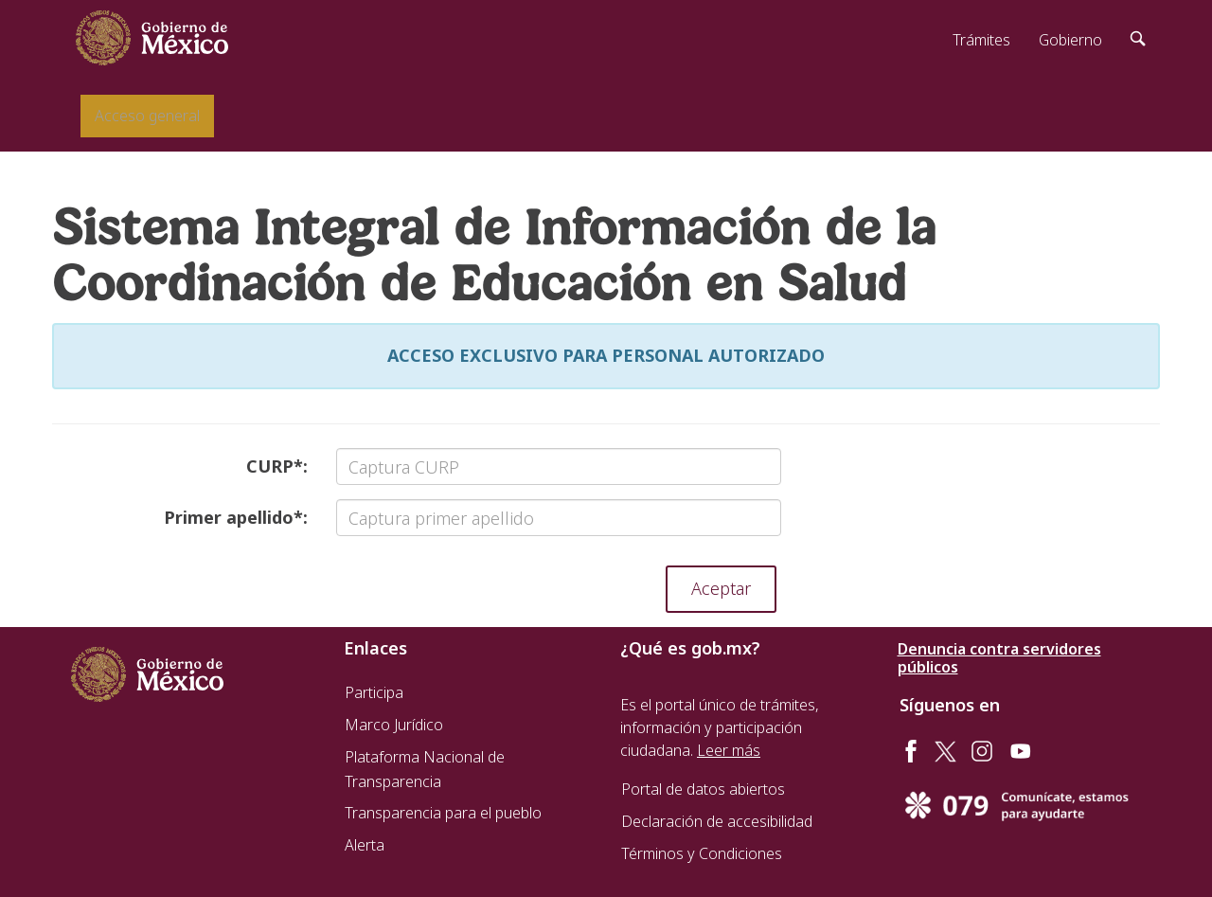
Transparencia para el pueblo (443, 812)
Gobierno (1070, 39)
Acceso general (147, 115)
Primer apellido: (236, 517)
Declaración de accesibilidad (716, 821)
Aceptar (721, 588)
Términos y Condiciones (701, 853)
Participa (374, 692)
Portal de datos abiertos (703, 789)
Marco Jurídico (394, 724)
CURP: (277, 466)
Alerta (364, 844)
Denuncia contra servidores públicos (999, 658)
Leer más (728, 750)
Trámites (981, 39)
